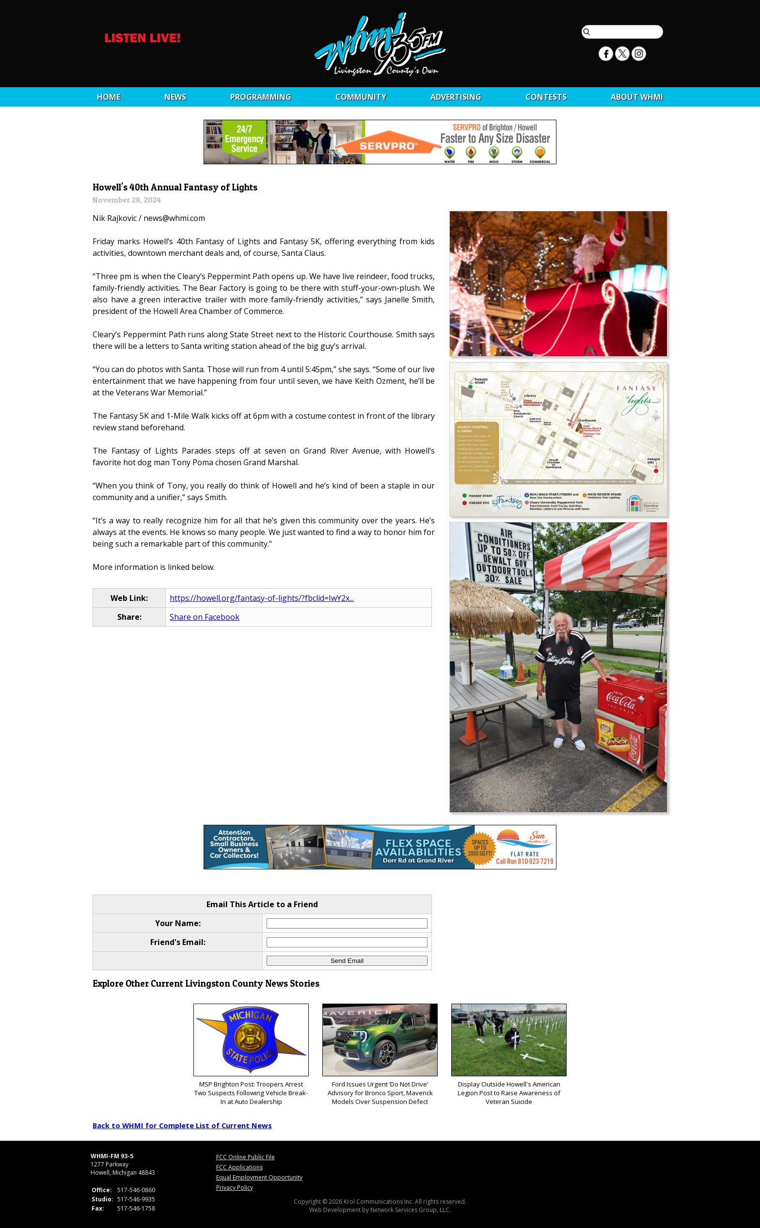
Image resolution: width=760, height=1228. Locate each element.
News (175, 97)
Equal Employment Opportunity (259, 1177)
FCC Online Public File (245, 1157)
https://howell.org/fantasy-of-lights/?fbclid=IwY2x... (262, 598)
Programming (260, 97)
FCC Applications (239, 1167)
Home (108, 97)
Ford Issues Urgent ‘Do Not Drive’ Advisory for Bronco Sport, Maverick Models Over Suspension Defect (379, 1055)
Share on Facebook (204, 617)
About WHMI (637, 97)
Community (360, 97)
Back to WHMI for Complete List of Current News (182, 1125)
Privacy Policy (234, 1187)
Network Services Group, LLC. (410, 1210)
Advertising (455, 97)
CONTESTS (546, 97)
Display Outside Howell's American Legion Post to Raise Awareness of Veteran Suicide (508, 1055)
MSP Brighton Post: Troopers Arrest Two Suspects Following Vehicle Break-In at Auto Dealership (250, 1055)
